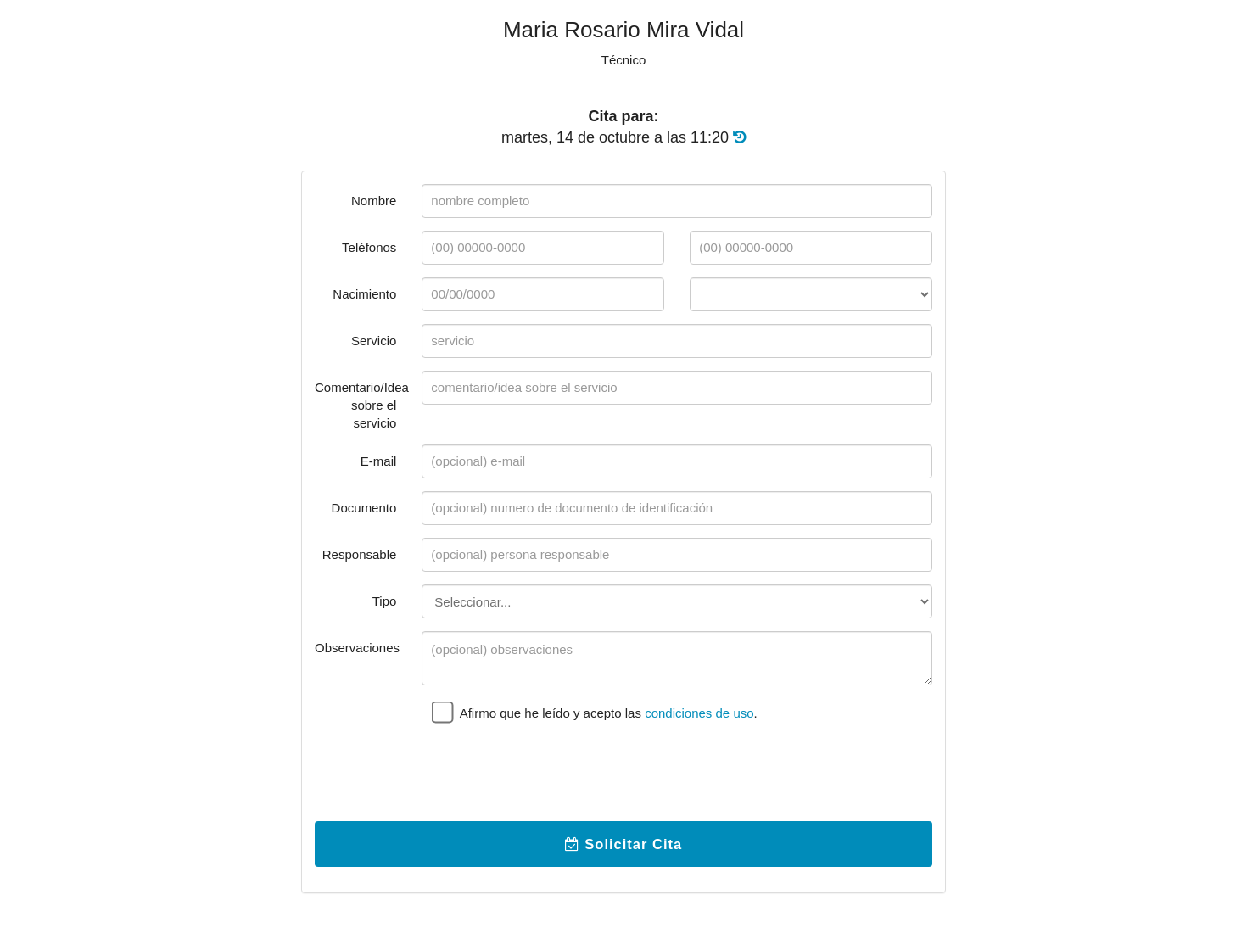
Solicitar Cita (623, 844)
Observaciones (357, 647)
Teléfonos (369, 247)
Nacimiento (364, 294)
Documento (364, 507)
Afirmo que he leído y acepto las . (595, 711)
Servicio (373, 340)
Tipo (384, 601)
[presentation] (550, 775)
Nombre (373, 200)
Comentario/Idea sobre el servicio (362, 405)
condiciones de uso (699, 713)
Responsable (359, 554)
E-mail (379, 461)
